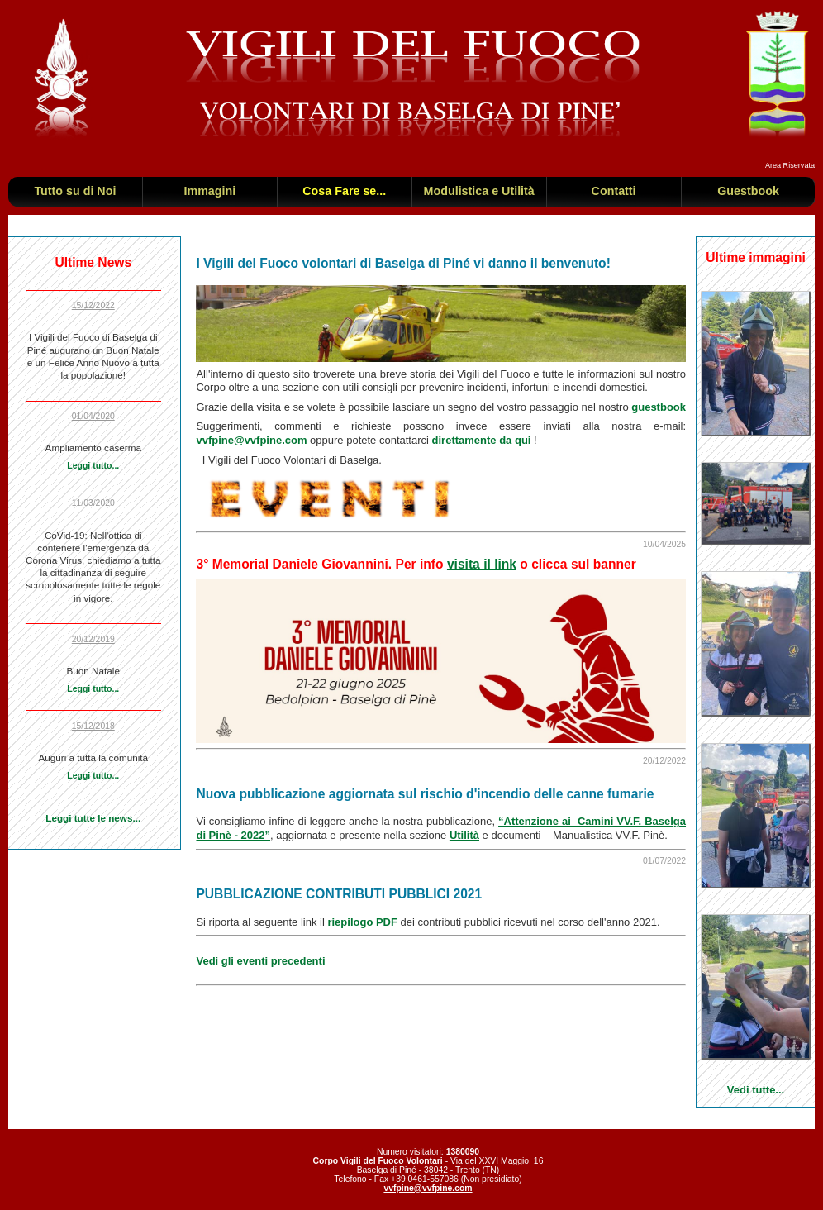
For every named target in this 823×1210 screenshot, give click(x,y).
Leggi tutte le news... (92, 817)
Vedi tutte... (755, 1090)
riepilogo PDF (362, 922)
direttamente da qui (481, 440)
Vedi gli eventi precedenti (260, 961)
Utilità (464, 835)
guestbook (658, 407)
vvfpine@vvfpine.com (251, 440)
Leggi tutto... (93, 465)
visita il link (481, 564)
